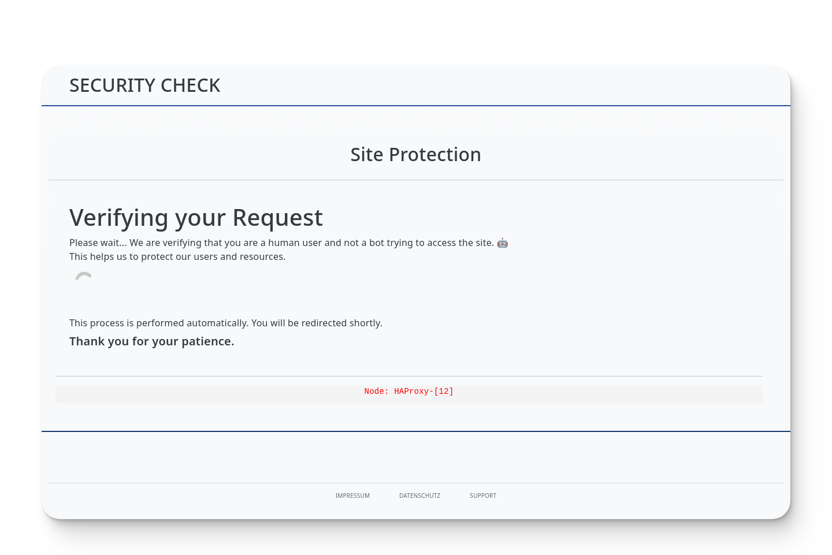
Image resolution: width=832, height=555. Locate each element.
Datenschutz (420, 495)
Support (483, 495)
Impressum (353, 495)
